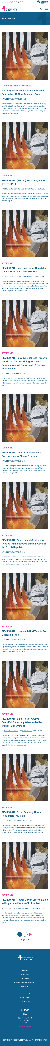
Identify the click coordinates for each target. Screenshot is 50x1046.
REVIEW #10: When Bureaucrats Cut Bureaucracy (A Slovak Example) (22, 454)
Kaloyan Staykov (11, 908)
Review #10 (7, 86)
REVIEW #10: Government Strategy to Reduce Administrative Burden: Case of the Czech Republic (24, 544)
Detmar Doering (11, 276)
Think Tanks (25, 978)
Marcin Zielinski (11, 731)
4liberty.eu (9, 99)
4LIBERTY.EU (23, 1040)
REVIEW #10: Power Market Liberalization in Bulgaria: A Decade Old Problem (25, 901)
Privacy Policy (25, 997)
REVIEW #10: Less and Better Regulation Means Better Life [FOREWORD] (24, 270)
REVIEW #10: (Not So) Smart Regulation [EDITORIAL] (24, 182)
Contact (25, 1010)
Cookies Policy (25, 1001)
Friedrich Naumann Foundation (25, 982)
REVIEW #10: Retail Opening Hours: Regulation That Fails (22, 814)
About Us (25, 970)
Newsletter (25, 986)
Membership (25, 974)
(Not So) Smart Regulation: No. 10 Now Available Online (23, 92)
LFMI (6, 821)
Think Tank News (23, 86)
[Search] (40, 8)
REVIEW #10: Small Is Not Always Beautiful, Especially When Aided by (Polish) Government (22, 722)
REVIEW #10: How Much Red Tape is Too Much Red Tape (24, 633)
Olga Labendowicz (12, 189)
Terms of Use (25, 993)
